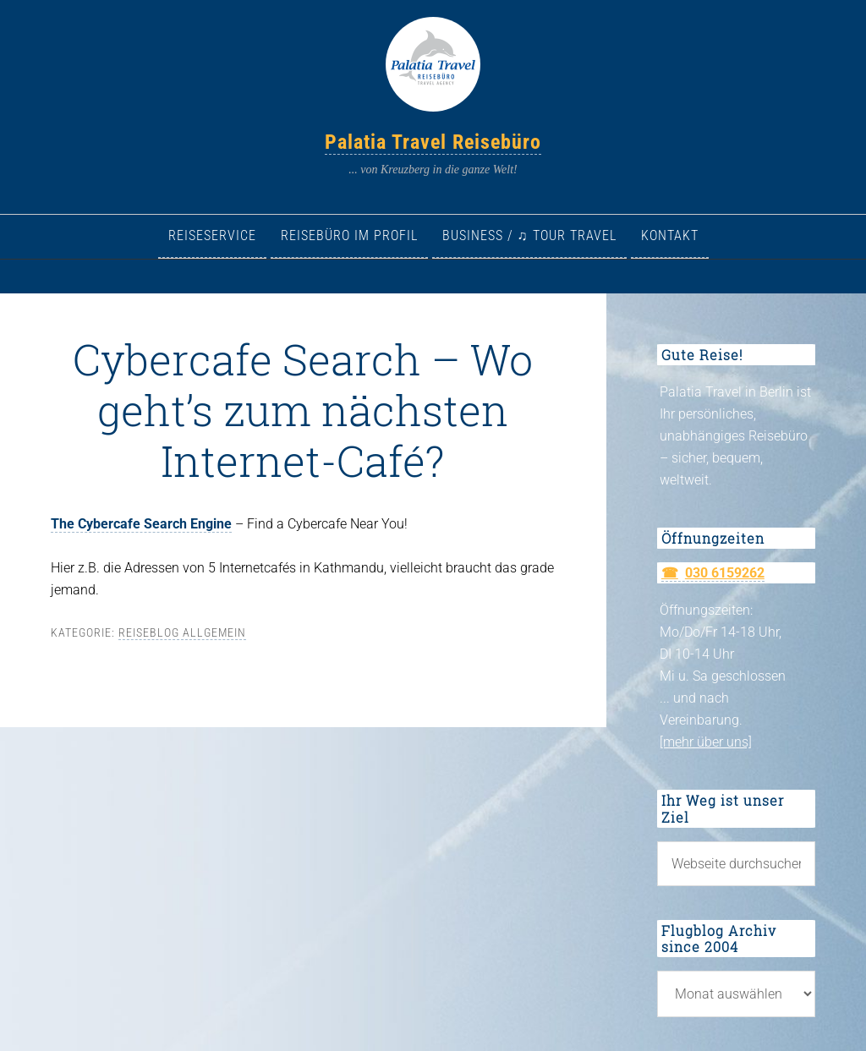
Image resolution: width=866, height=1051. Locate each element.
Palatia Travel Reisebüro (433, 142)
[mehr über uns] (706, 742)
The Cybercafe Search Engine (141, 524)
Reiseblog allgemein (182, 632)
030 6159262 (725, 573)
